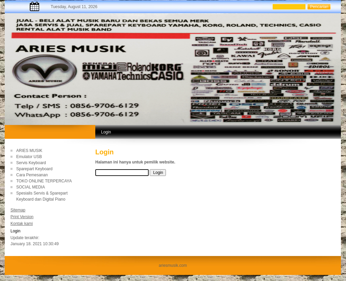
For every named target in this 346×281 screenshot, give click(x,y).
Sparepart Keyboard (34, 169)
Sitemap (17, 210)
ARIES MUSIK (29, 150)
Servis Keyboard (31, 162)
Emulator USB (29, 156)
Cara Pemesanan (32, 175)
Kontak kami (21, 223)
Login (15, 231)
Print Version (21, 216)
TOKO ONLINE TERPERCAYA (44, 181)
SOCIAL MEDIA (30, 187)
